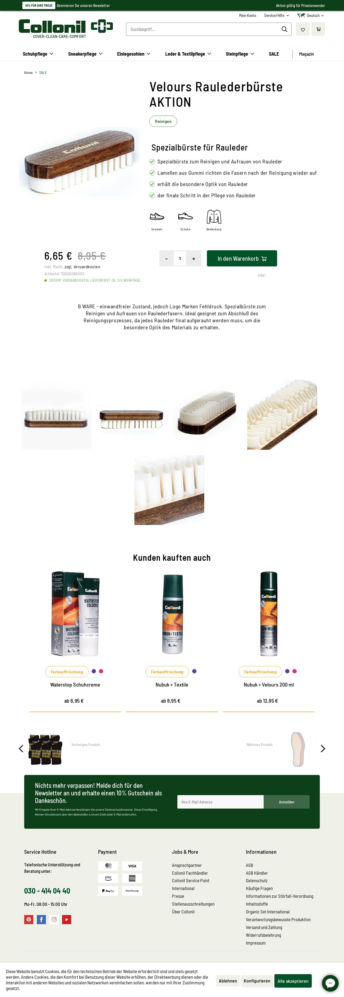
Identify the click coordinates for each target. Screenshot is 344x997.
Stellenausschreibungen (193, 903)
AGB (249, 865)
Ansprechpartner (187, 865)
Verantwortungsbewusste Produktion (278, 919)
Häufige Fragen (259, 888)
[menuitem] (247, 15)
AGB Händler (257, 872)
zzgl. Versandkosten (82, 266)
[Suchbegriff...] (209, 29)
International (183, 888)
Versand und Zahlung (264, 927)
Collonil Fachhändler (190, 872)
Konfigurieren (257, 981)
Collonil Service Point (190, 880)
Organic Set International (268, 911)
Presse (178, 896)
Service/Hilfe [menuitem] (274, 15)
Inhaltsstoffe (257, 903)
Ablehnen (228, 981)
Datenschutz (257, 880)
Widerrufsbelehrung (263, 935)
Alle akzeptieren (293, 981)
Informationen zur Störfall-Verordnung (279, 896)
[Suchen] (285, 29)
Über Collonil (183, 911)
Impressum (256, 942)
